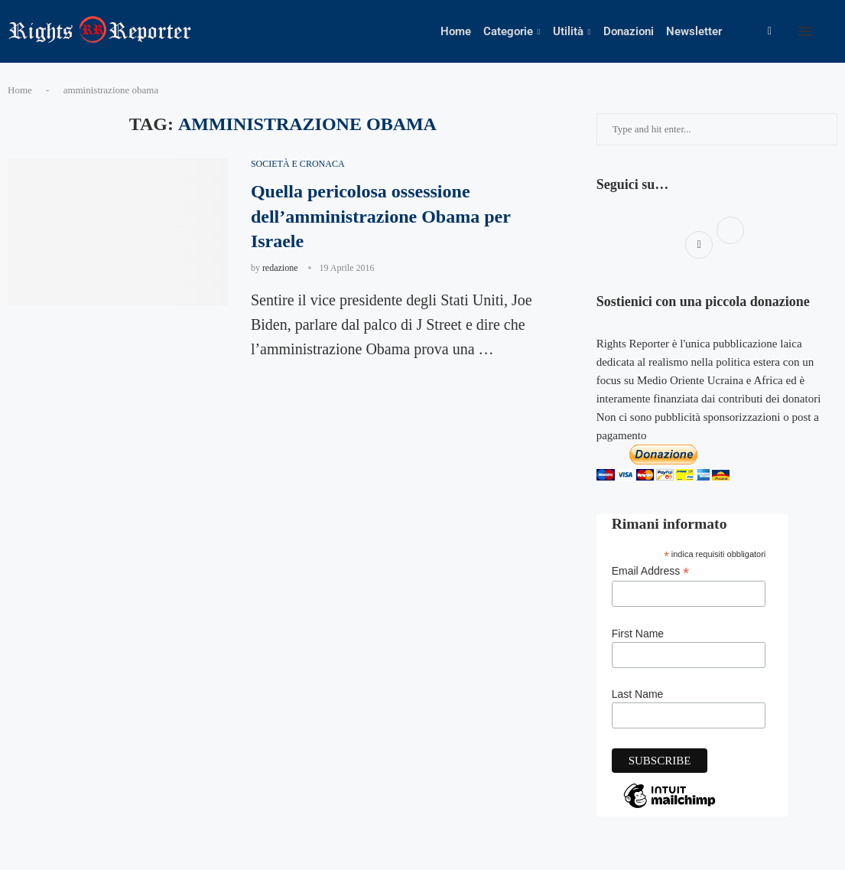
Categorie (508, 31)
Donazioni (628, 31)
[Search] (837, 31)
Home (455, 31)
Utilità (568, 31)
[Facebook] (770, 31)
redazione (280, 267)
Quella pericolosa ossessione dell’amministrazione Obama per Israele (381, 216)
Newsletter (694, 31)
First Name (638, 633)
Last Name (638, 694)
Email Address (651, 571)
